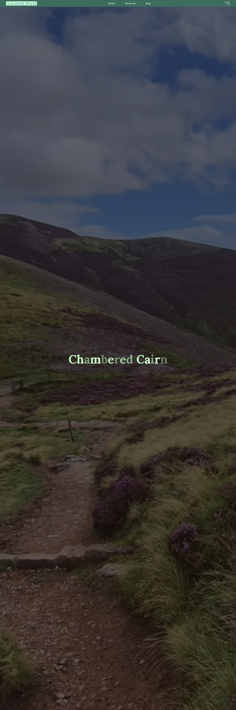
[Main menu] (227, 3)
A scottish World (21, 3)
